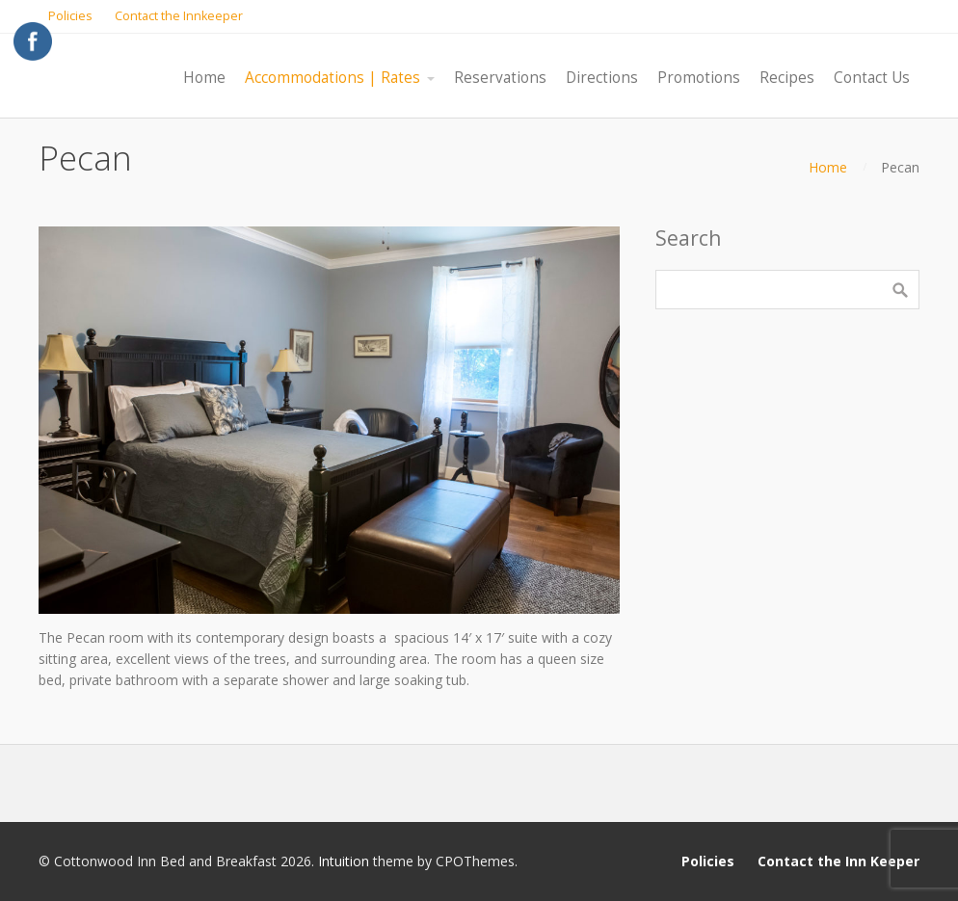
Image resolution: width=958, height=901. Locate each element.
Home (828, 167)
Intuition (343, 861)
